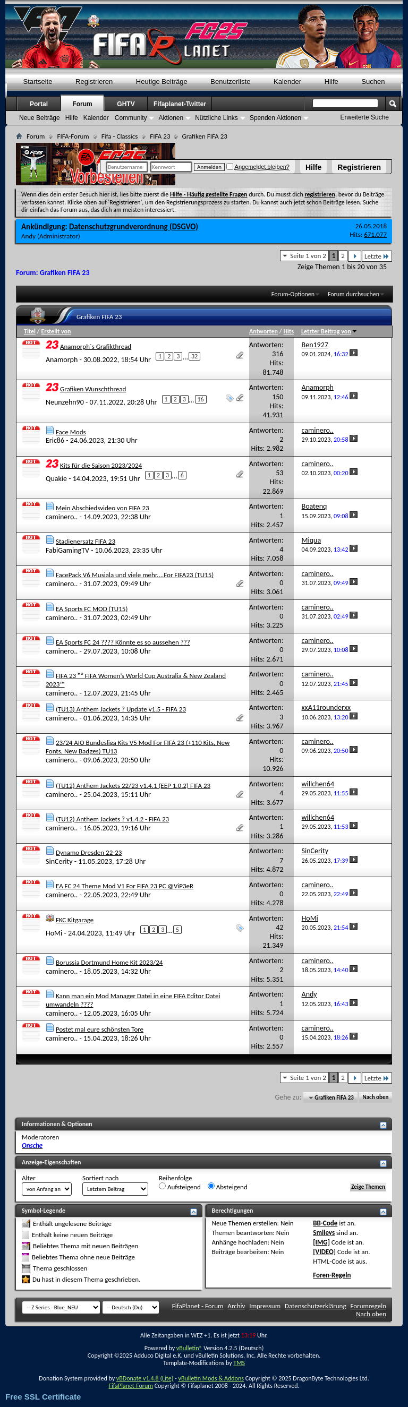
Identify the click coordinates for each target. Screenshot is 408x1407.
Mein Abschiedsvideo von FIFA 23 (102, 508)
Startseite (38, 81)
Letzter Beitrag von (329, 331)
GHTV (125, 104)
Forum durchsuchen (353, 294)
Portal (39, 104)
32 (194, 356)
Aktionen (170, 118)
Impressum (264, 1306)
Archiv (236, 1306)
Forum (82, 104)
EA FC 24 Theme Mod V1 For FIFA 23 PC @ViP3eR (124, 886)
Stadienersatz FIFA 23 (85, 541)
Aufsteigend (180, 1186)
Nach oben (375, 1097)
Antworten (263, 331)
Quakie (56, 478)
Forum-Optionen (292, 294)
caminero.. (62, 516)
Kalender (287, 81)
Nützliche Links (216, 118)
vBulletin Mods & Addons (210, 1378)
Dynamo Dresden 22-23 (89, 852)
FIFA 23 (160, 136)
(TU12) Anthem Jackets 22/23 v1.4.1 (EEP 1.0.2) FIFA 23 (133, 786)
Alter (29, 1178)
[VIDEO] (324, 1252)
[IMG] (321, 1242)
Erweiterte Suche (365, 117)
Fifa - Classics (119, 136)
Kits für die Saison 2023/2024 (101, 465)
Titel (30, 331)
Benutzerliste (230, 81)
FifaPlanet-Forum (130, 1385)
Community (131, 118)
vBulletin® (189, 1348)
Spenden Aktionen (275, 118)
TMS (239, 1363)
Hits (288, 331)
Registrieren (359, 167)
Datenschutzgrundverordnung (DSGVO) (133, 226)
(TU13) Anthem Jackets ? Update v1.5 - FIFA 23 (121, 709)
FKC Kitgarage (75, 920)
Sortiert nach (100, 1178)
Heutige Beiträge (162, 81)
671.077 (375, 234)
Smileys (324, 1233)
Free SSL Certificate (43, 1396)
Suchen (373, 81)
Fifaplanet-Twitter (180, 104)
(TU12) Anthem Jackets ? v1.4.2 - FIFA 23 (112, 819)
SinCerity (59, 861)
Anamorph (62, 359)
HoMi (54, 932)
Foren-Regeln (332, 1275)
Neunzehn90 (65, 402)
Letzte (376, 256)
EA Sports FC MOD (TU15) (92, 609)
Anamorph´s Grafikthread (95, 346)
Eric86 (55, 440)
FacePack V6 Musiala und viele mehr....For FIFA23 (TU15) (135, 575)
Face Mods (71, 432)
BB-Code (325, 1223)
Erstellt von (56, 331)
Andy (28, 236)
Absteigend (228, 1186)
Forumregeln (368, 1306)
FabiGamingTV (67, 550)
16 (201, 399)
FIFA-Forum (73, 136)
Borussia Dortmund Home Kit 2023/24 (109, 962)
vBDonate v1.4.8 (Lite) (145, 1378)
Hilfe (313, 167)
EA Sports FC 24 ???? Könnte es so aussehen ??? (123, 642)
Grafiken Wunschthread (93, 389)
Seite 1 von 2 (308, 256)
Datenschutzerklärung (315, 1306)
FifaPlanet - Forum (198, 1306)
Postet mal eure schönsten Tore (99, 1029)
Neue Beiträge (39, 118)
